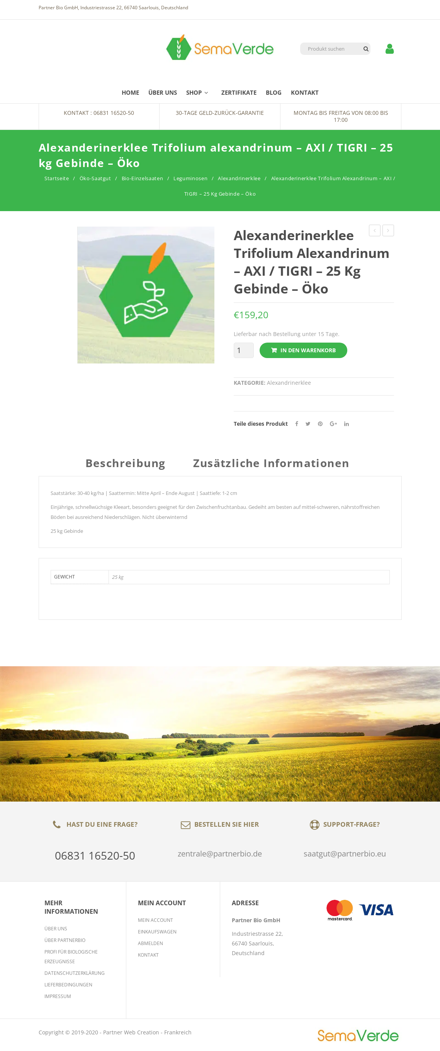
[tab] (128, 466)
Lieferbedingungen (68, 984)
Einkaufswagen (157, 931)
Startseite (56, 178)
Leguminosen (190, 178)
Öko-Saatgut (95, 178)
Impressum (57, 996)
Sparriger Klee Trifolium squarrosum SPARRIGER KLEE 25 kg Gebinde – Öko (388, 231)
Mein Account (155, 920)
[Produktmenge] (242, 350)
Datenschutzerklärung (74, 973)
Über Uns (55, 928)
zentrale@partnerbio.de (220, 853)
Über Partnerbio (64, 940)
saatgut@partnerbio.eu (345, 853)
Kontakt (148, 955)
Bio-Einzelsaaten (142, 178)
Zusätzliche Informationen (271, 463)
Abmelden (150, 943)
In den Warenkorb (308, 350)
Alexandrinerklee (239, 178)
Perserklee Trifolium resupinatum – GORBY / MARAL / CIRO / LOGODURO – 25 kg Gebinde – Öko (375, 231)
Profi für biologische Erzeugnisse (71, 957)
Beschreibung (125, 463)
